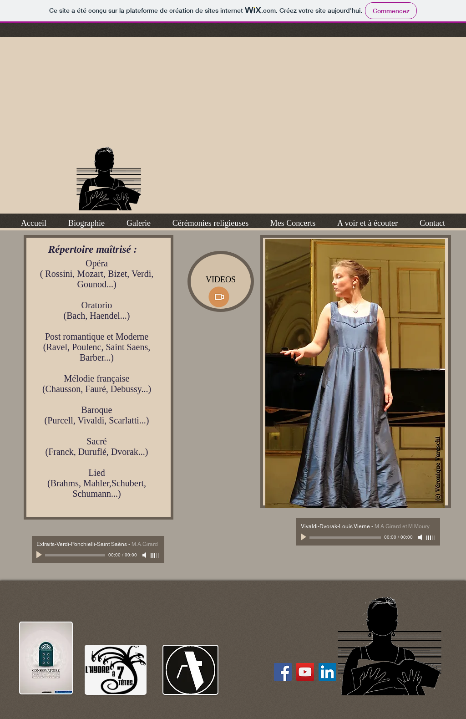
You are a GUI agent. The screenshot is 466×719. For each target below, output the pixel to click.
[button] (86, 223)
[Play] (40, 555)
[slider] (155, 555)
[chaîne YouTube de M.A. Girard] (305, 672)
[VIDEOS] (220, 281)
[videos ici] (219, 297)
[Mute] (145, 555)
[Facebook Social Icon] (283, 672)
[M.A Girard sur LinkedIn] (327, 672)
